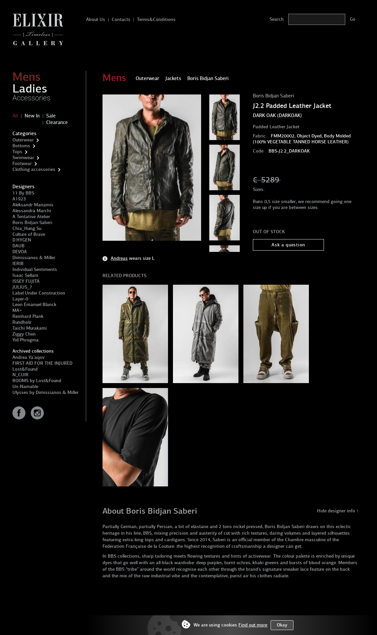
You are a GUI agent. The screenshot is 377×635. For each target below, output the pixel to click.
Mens (26, 77)
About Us (95, 19)
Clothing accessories (33, 169)
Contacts (121, 19)
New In (32, 116)
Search (277, 19)
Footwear (22, 163)
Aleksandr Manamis (32, 205)
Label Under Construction (38, 293)
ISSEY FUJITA (26, 281)
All (15, 116)
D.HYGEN (21, 240)
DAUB (18, 246)
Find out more (252, 625)
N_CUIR (20, 375)
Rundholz (21, 322)
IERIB (18, 263)
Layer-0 (20, 299)
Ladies (29, 88)
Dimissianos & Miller (33, 257)
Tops (17, 151)
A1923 (19, 199)
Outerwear (23, 140)
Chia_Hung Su (26, 228)
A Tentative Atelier (31, 216)
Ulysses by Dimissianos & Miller (45, 392)
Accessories (31, 98)
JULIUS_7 (22, 287)
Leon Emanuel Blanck (34, 304)
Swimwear (23, 157)
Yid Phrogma (25, 340)
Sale (51, 116)
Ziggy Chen (24, 334)
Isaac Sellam (25, 275)
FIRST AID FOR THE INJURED (42, 363)
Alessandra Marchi (31, 211)
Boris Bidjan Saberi (32, 222)
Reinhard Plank (28, 316)
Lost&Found (25, 369)
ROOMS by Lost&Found (36, 380)
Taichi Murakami (29, 328)
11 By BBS (23, 193)
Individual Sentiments (34, 269)
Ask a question (288, 245)
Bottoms (21, 146)
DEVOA (19, 252)
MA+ (17, 310)
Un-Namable (25, 386)
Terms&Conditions (156, 19)
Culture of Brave (28, 234)
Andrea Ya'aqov (28, 357)
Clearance (57, 122)
